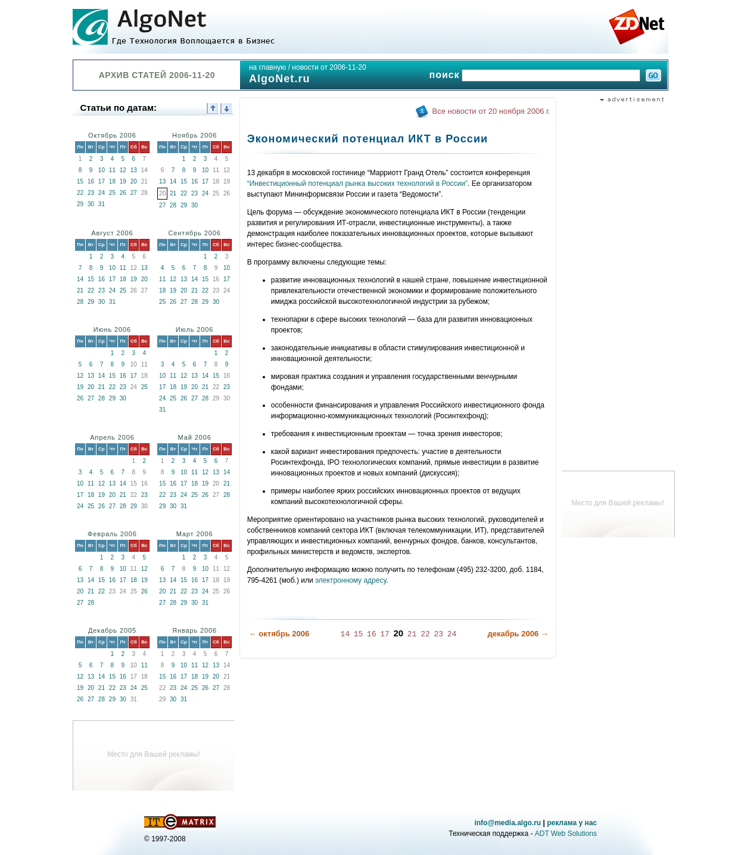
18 (112, 181)
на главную (267, 67)
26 (123, 192)
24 (101, 192)
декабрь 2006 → (517, 633)
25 (112, 192)
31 (101, 204)
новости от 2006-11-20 (329, 67)
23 (91, 192)
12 (123, 170)
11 (112, 170)
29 (80, 204)
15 (80, 181)
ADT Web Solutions (566, 833)
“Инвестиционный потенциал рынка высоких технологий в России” (357, 183)
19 (123, 181)
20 (133, 181)
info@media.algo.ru (507, 823)
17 (101, 181)
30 (91, 204)
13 (133, 170)
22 (80, 192)
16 (91, 181)
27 (133, 192)
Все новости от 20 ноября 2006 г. (491, 111)
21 (173, 193)
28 (173, 205)
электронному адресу (350, 580)
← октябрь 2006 (279, 633)
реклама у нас (572, 823)
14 (173, 181)
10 (101, 170)
